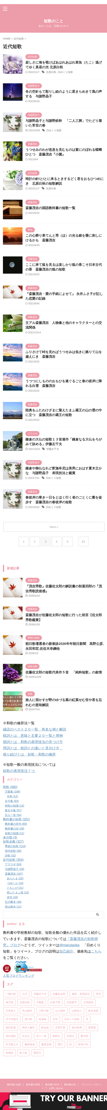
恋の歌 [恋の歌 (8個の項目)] (28, 1019)
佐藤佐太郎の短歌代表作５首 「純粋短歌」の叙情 (63, 672)
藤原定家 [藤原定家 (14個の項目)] (46, 1044)
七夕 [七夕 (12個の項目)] (24, 993)
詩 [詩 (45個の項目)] (70, 1044)
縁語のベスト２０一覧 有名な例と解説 (34, 729)
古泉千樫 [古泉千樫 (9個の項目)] (55, 1002)
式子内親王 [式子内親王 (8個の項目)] (12, 1019)
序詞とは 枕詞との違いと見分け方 (33, 748)
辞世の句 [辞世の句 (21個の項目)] (83, 1044)
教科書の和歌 (33, 1084)
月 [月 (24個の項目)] (87, 1019)
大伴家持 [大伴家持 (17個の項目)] (88, 1002)
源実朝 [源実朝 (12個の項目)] (92, 1027)
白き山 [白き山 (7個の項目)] (26, 1036)
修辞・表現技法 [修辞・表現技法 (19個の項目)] (81, 993)
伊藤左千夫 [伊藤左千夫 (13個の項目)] (40, 993)
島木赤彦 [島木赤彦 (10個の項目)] (93, 1010)
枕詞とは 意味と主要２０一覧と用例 (33, 736)
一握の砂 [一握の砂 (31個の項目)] (11, 993)
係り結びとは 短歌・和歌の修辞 (29, 754)
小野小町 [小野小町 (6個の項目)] (44, 1010)
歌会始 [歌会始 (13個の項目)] (45, 1027)
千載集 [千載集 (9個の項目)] (40, 1002)
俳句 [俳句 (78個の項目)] (98, 993)
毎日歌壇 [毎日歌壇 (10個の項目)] (77, 1027)
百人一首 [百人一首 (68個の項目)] (41, 1036)
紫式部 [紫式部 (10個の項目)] (84, 1036)
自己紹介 (66, 951)
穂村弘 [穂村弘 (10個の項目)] (56, 1036)
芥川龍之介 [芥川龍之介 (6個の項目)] (12, 1044)
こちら (96, 951)
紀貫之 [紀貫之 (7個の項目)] (70, 1036)
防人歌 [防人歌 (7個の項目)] (23, 1052)
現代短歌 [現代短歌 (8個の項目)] (11, 1036)
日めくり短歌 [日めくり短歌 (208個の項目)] (71, 1019)
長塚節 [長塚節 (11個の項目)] (9, 1052)
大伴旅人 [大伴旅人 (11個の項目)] (11, 1010)
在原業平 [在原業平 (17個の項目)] (72, 1002)
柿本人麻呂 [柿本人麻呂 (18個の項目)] (28, 1027)
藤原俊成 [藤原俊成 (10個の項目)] (30, 1044)
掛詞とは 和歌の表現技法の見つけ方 (33, 742)
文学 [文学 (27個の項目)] (55, 1019)
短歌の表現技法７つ (19, 771)
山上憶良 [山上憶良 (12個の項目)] (60, 1010)
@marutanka (69, 945)
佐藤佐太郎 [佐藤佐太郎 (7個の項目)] (59, 993)
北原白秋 (51, 72)
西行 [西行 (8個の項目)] (60, 1044)
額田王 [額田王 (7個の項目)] (37, 1052)
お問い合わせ (56, 1088)
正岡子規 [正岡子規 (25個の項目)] (60, 1027)
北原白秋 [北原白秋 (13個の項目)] (25, 1002)
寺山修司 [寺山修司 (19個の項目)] (27, 1010)
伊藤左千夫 (52, 449)
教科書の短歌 (14, 1084)
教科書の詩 (70, 1084)
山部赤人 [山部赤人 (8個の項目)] (77, 1010)
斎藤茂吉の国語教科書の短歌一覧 (50, 208)
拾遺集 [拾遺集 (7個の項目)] (42, 1019)
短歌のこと (53, 21)
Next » (54, 526)
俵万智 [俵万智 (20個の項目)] (9, 1002)
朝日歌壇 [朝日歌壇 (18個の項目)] (11, 1027)
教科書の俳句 (52, 1084)
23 (83, 541)
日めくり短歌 (65, 72)
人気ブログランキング (18, 975)
